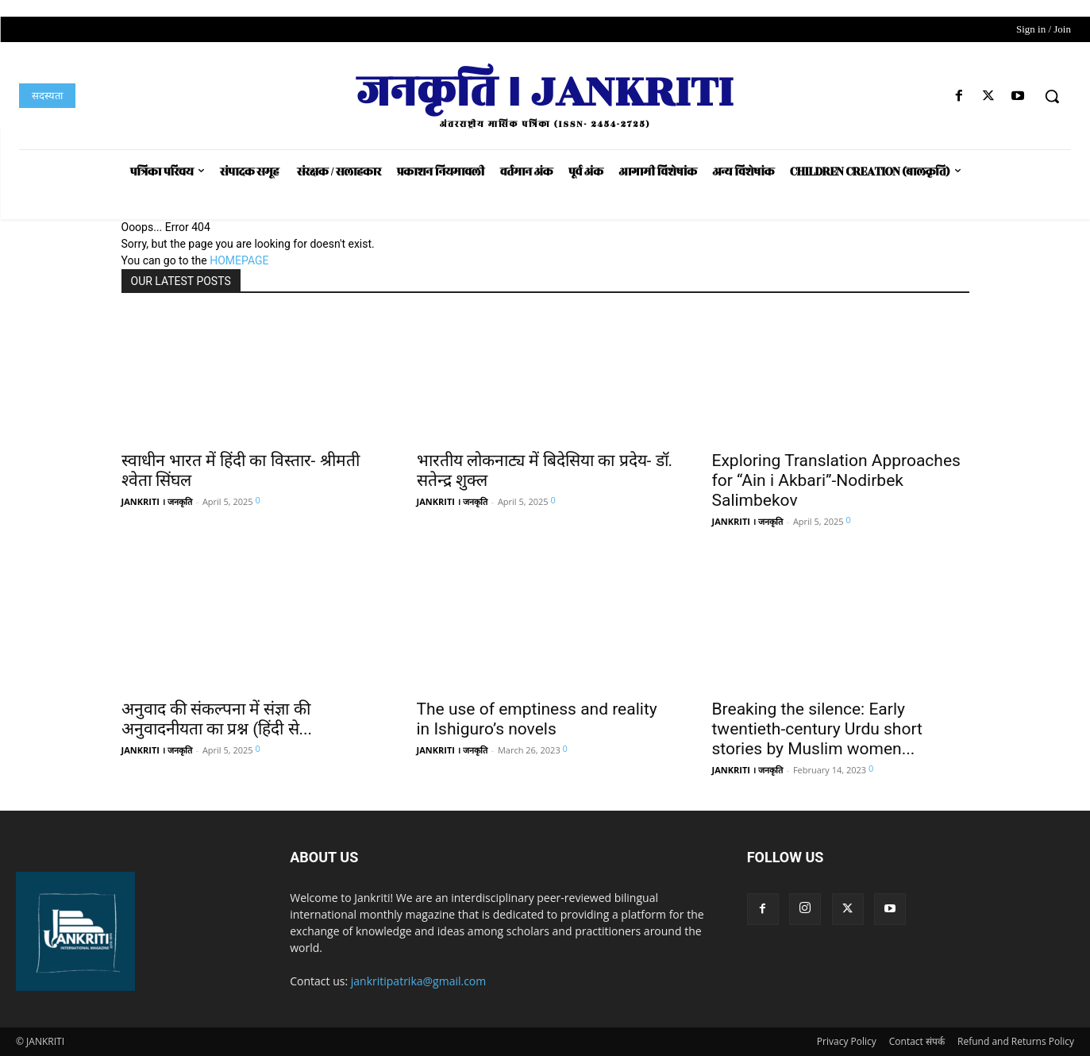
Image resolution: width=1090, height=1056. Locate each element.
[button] (1052, 96)
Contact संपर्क (917, 1041)
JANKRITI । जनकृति (156, 501)
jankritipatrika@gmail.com (419, 981)
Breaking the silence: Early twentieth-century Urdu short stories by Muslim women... (817, 729)
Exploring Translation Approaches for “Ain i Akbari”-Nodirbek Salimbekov (836, 480)
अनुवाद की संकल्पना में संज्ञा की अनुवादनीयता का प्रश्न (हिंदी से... (217, 719)
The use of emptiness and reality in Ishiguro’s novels (537, 719)
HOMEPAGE (239, 260)
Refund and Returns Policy (1015, 1041)
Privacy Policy (846, 1041)
